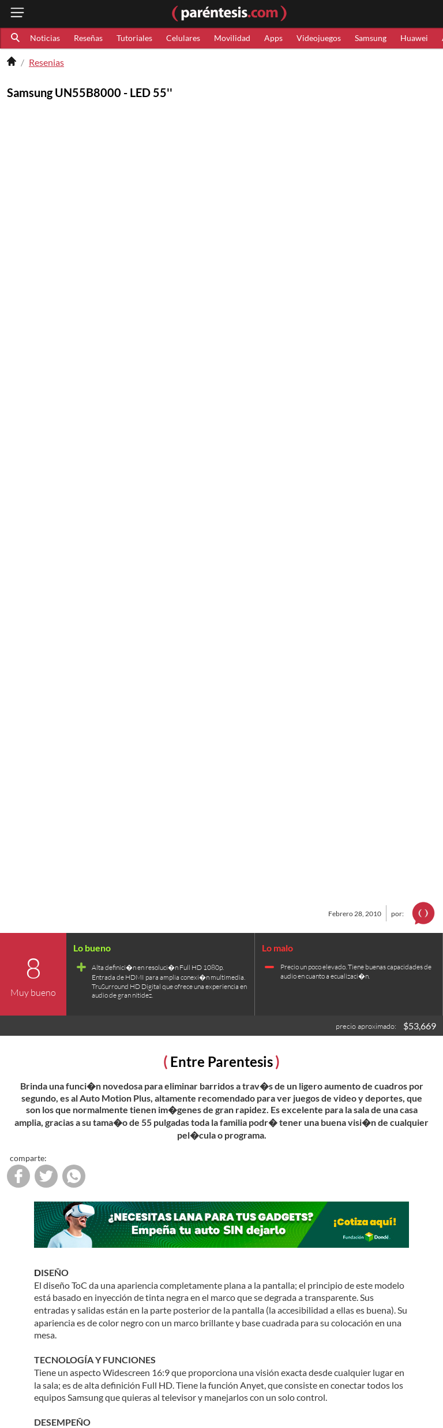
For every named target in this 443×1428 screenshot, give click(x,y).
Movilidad (232, 38)
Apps (273, 38)
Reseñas (88, 38)
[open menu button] (17, 14)
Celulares (183, 38)
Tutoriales (134, 38)
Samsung (370, 38)
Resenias (46, 62)
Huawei (414, 38)
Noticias (45, 38)
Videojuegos (318, 38)
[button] (16, 38)
